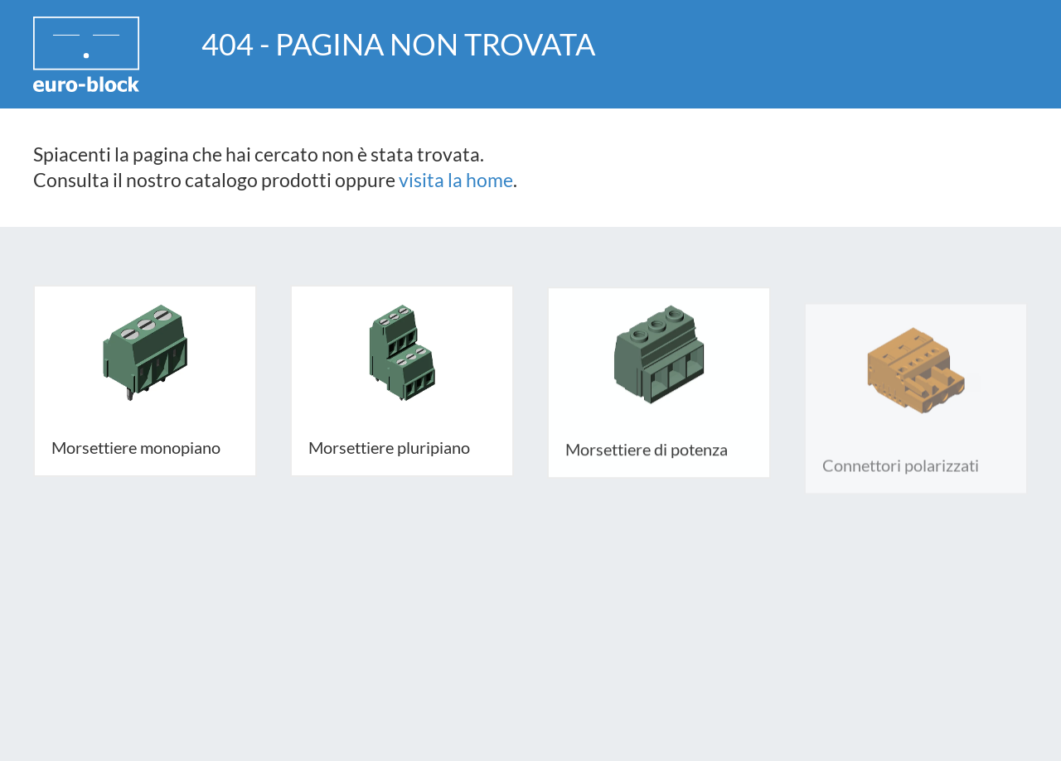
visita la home (456, 180)
